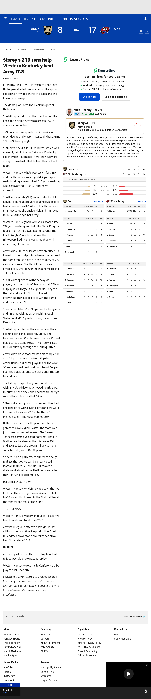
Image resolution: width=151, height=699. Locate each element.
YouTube (8, 667)
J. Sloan (110, 235)
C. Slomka (68, 235)
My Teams (46, 676)
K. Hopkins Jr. (70, 211)
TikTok (7, 671)
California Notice (86, 655)
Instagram (9, 676)
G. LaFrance (112, 246)
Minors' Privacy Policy (89, 642)
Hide (11, 685)
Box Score (22, 49)
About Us (46, 634)
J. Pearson (111, 241)
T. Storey (111, 211)
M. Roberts (69, 280)
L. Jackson (111, 268)
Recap (8, 49)
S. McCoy (68, 223)
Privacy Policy (84, 638)
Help (116, 634)
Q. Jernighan (112, 286)
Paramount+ (47, 647)
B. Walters (68, 291)
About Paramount (50, 642)
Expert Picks (38, 49)
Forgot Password (50, 680)
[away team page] (48, 30)
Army (71, 201)
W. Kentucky (117, 201)
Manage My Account (52, 667)
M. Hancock (69, 252)
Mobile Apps (10, 655)
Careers (45, 638)
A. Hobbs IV (69, 241)
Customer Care (122, 638)
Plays (53, 49)
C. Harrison (69, 274)
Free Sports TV (12, 642)
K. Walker (68, 246)
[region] (128, 674)
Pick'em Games (12, 634)
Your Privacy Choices (88, 647)
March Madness (12, 651)
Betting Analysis (13, 647)
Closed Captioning (87, 651)
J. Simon (110, 297)
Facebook (9, 680)
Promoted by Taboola (134, 617)
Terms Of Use (84, 634)
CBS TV (44, 651)
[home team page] (105, 30)
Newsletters (47, 671)
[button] (129, 674)
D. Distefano (69, 297)
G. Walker (111, 223)
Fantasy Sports (12, 638)
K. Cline (67, 303)
